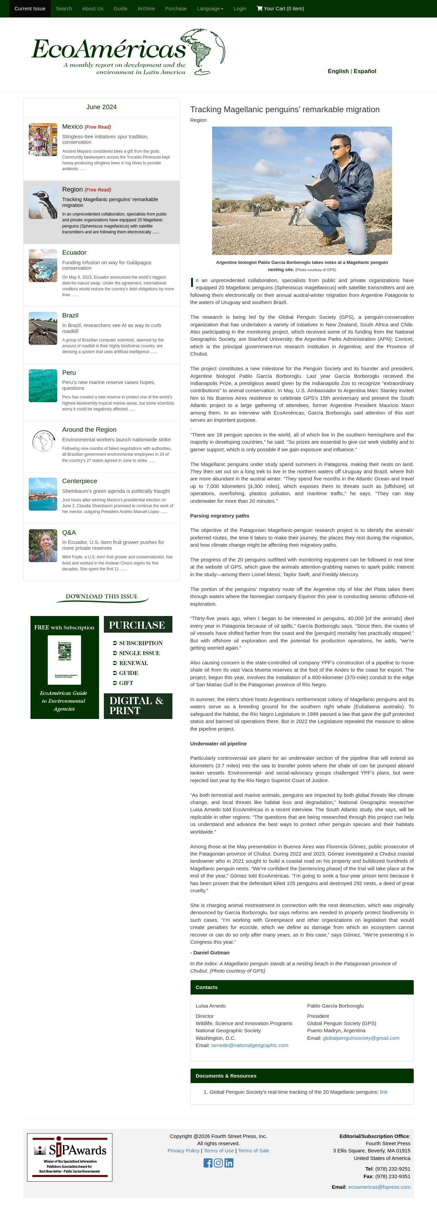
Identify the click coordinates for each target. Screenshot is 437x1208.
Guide (121, 8)
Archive (146, 8)
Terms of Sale (253, 1150)
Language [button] (210, 8)
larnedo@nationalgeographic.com (250, 1045)
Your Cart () (280, 8)
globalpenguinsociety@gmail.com (361, 1038)
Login (240, 8)
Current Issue (30, 8)
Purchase (176, 8)
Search (64, 8)
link (384, 1092)
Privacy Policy (183, 1150)
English (338, 71)
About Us (93, 8)
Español (365, 71)
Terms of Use (219, 1150)
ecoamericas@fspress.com (379, 1187)
